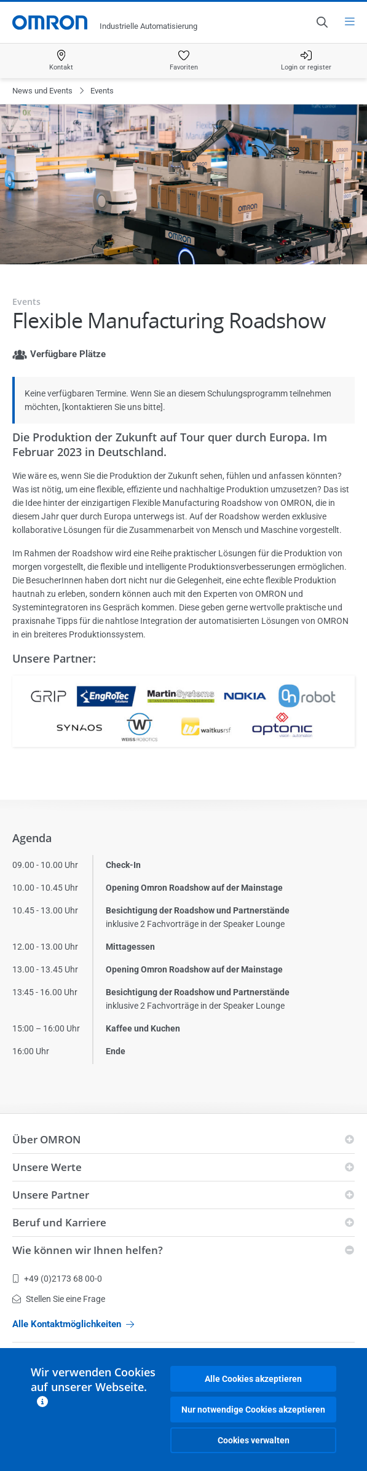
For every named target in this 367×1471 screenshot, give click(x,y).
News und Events (42, 90)
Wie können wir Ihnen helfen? (87, 1250)
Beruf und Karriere (59, 1222)
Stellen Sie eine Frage (58, 1299)
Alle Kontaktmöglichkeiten (73, 1324)
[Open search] (321, 22)
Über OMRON (46, 1139)
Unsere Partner (50, 1195)
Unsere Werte (47, 1167)
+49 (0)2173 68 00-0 (57, 1279)
